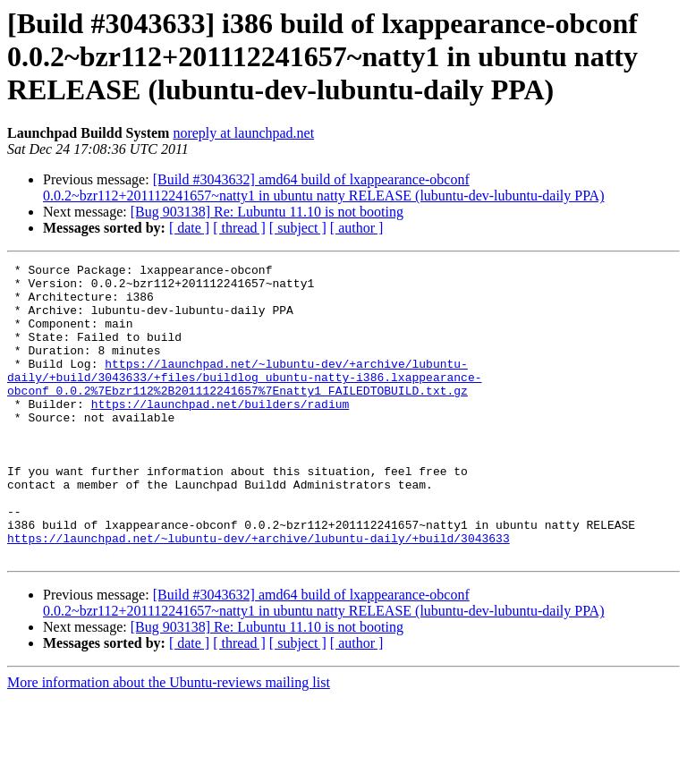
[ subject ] (298, 227)
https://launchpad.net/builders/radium (220, 433)
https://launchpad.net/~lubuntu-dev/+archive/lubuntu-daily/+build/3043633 (258, 594)
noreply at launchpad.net (243, 132)
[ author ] (357, 227)
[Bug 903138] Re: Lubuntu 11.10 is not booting (267, 211)
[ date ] (189, 227)
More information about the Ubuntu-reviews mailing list (168, 741)
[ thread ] (239, 227)
